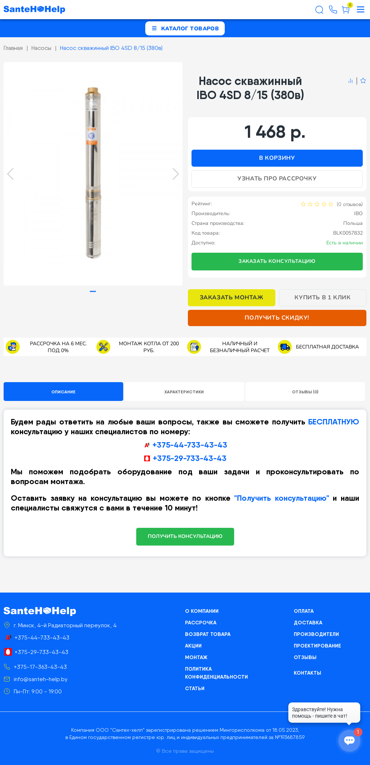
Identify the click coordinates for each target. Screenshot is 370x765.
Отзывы (305, 657)
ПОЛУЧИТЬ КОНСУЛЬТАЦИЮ (185, 536)
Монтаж (196, 657)
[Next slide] (176, 174)
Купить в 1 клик (322, 298)
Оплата (304, 611)
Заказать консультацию (277, 261)
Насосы (41, 47)
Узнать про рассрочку (277, 179)
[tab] (93, 291)
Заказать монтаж (231, 298)
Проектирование (317, 645)
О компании (202, 611)
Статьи (195, 688)
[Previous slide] (10, 174)
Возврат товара (208, 634)
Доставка (308, 622)
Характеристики (184, 391)
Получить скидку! (277, 318)
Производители (316, 634)
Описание (63, 391)
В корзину (277, 158)
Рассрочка (200, 622)
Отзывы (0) (305, 391)
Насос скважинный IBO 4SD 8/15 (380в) (111, 47)
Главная (13, 47)
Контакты (307, 673)
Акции (193, 645)
